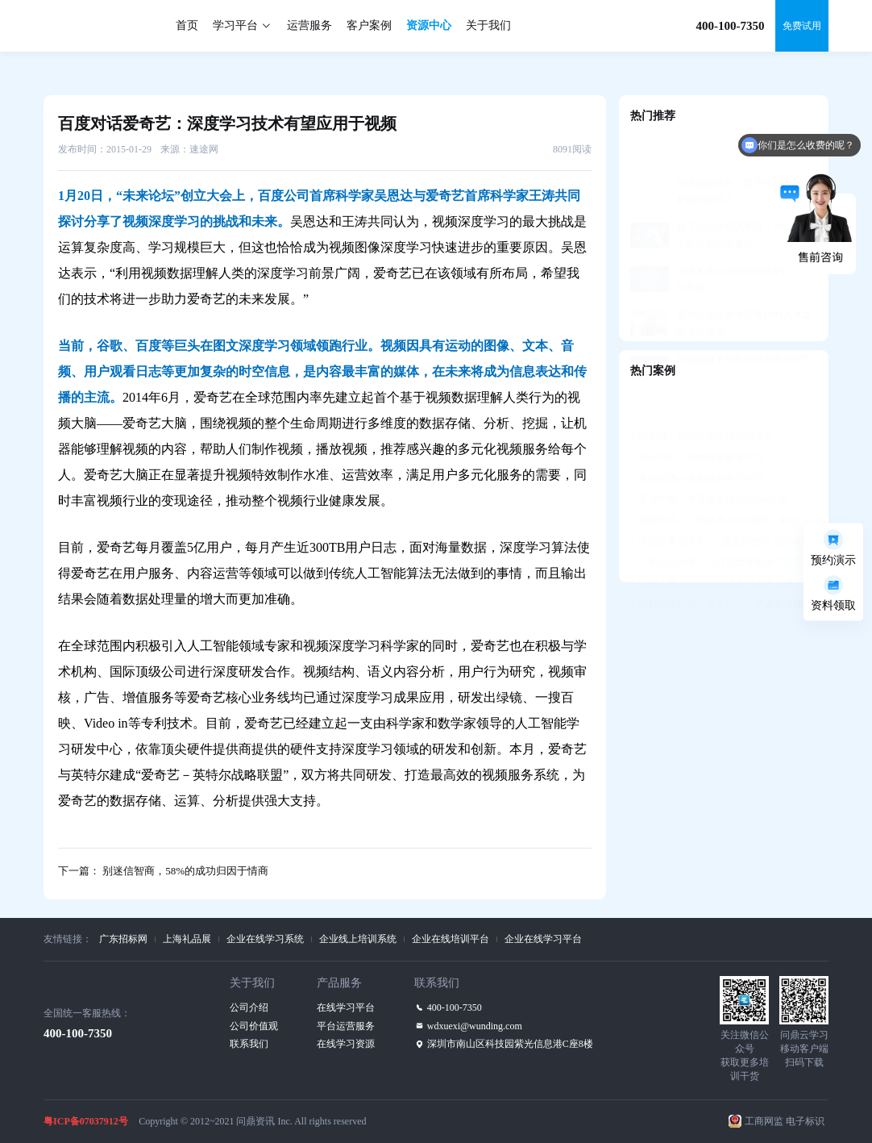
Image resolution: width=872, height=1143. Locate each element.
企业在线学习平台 (543, 939)
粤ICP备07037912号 (86, 1121)
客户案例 (369, 25)
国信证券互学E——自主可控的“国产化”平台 (724, 501)
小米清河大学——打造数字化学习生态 (716, 522)
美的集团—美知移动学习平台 (697, 438)
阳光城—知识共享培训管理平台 (702, 397)
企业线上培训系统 (358, 939)
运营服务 (309, 25)
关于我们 (488, 25)
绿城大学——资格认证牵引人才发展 (711, 543)
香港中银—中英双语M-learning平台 (709, 459)
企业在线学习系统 (265, 939)
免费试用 (802, 25)
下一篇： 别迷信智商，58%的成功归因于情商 (163, 871)
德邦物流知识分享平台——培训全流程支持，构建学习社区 (724, 564)
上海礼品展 (187, 939)
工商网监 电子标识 (784, 1121)
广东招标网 (123, 939)
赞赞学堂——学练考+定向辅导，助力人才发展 (724, 480)
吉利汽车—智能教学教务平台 (697, 417)
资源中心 (428, 25)
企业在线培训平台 (450, 939)
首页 (187, 25)
